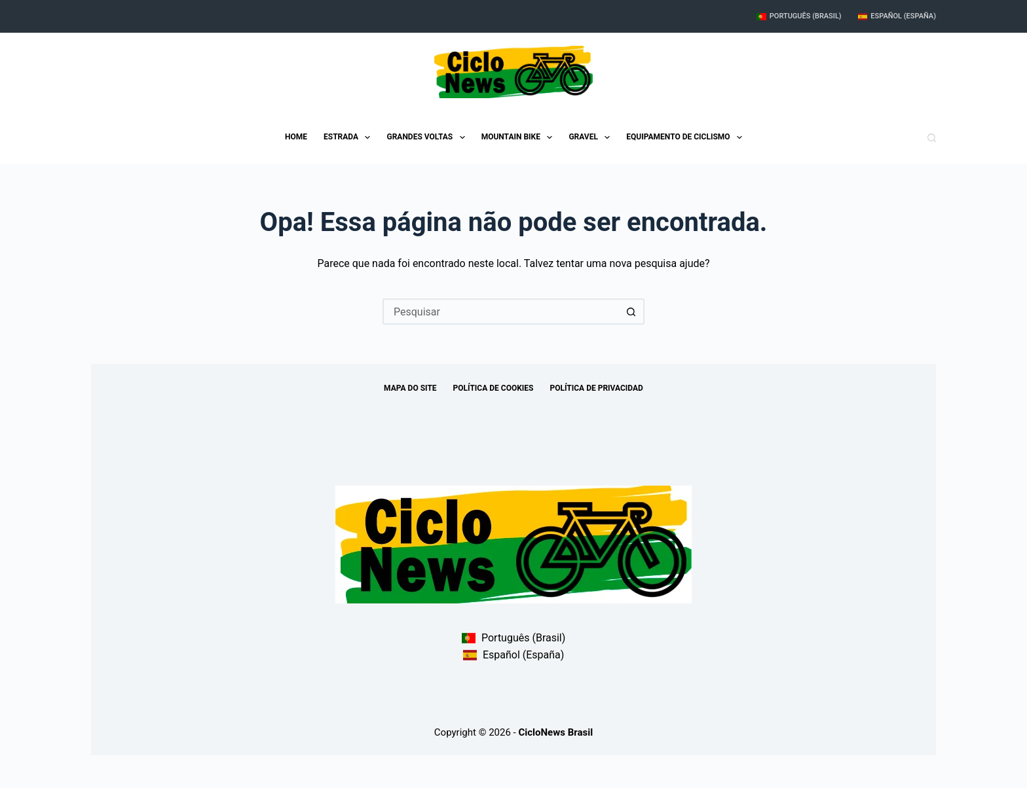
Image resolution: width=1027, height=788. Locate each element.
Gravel (592, 137)
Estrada (349, 137)
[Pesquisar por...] (500, 311)
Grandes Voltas (428, 137)
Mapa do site (410, 388)
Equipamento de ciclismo (686, 137)
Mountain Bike (519, 137)
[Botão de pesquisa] (631, 311)
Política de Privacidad (596, 388)
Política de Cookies (493, 388)
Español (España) (897, 16)
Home (296, 136)
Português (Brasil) (799, 16)
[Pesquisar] (931, 138)
